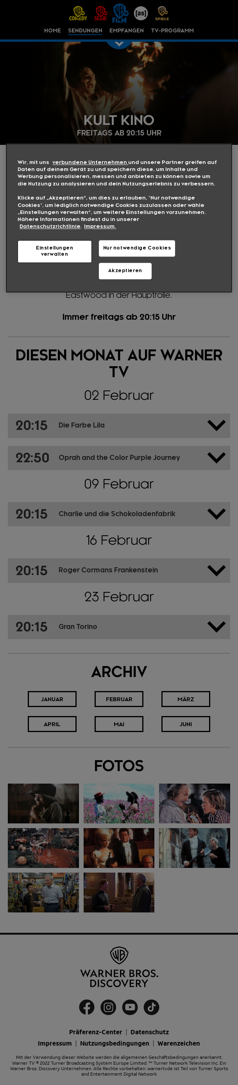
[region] (119, 217)
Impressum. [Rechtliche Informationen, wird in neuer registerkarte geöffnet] (100, 227)
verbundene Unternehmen (90, 162)
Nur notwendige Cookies (137, 248)
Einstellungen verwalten (54, 251)
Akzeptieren (125, 270)
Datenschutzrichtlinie (50, 227)
